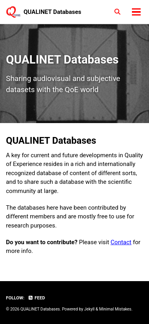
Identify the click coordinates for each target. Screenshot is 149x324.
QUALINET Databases (52, 11)
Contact (120, 242)
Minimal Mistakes (115, 309)
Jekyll (89, 309)
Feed (36, 298)
